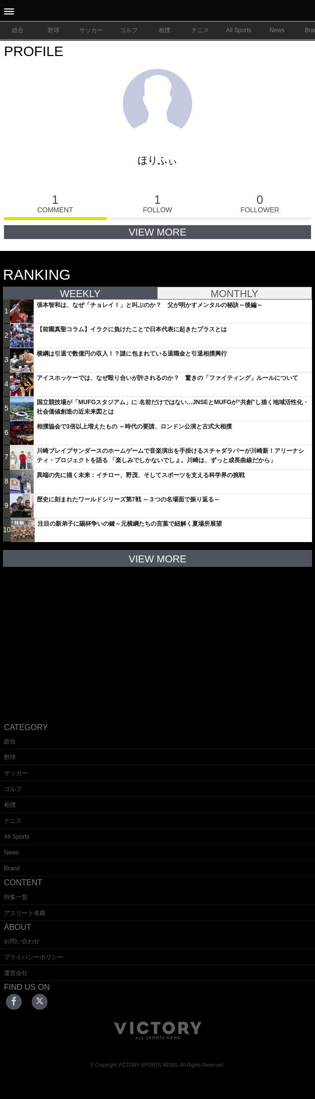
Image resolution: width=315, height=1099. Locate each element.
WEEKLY (80, 293)
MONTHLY (234, 293)
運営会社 (16, 973)
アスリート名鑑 (25, 913)
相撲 (164, 30)
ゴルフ (129, 30)
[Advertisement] (157, 637)
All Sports (238, 30)
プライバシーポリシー (33, 957)
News (276, 30)
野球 (53, 30)
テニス (200, 30)
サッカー (91, 30)
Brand (12, 868)
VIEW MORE (158, 232)
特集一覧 (16, 897)
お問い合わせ (22, 941)
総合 (18, 30)
